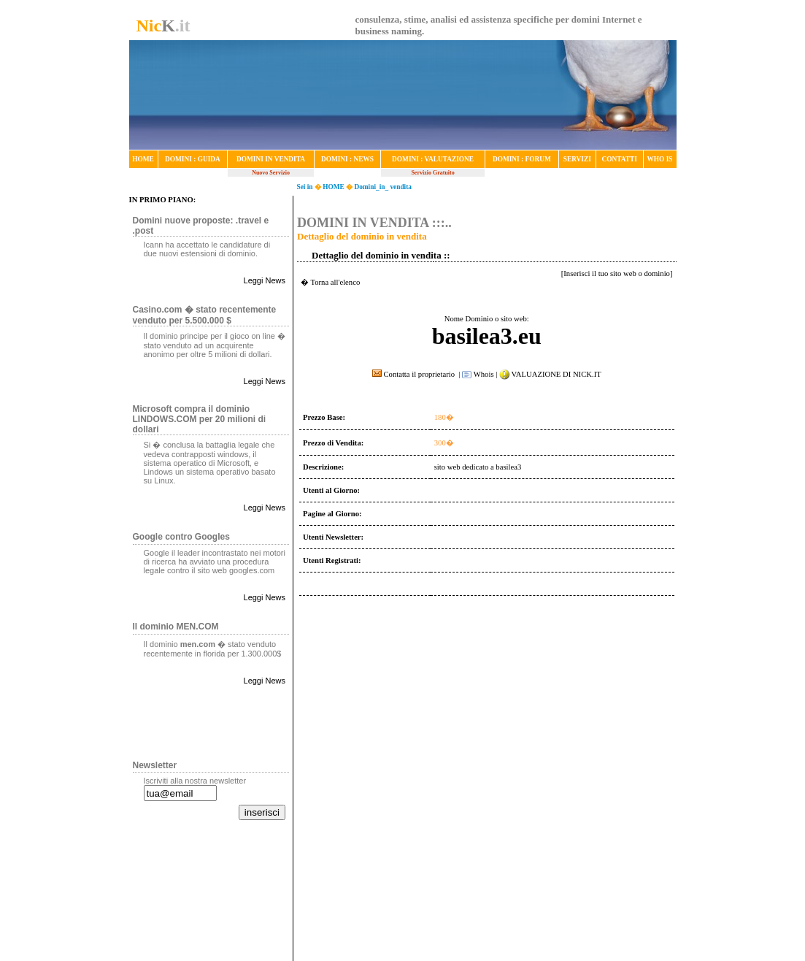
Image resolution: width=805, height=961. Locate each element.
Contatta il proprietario (414, 374)
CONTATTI (618, 159)
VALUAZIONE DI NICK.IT (555, 374)
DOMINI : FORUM (522, 159)
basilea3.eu (487, 336)
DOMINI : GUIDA (192, 159)
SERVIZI (577, 159)
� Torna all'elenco (330, 282)
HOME (143, 159)
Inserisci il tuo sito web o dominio (616, 273)
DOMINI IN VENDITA (270, 159)
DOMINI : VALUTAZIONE (433, 159)
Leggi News (264, 280)
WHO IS (660, 159)
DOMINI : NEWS (347, 159)
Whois (477, 374)
